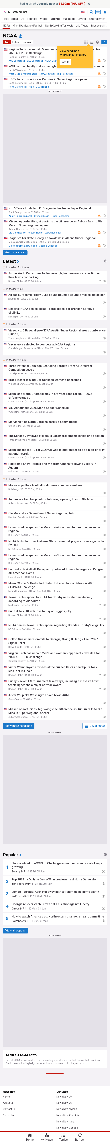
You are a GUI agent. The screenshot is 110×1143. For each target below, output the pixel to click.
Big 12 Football (65, 74)
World (44, 19)
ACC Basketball (17, 60)
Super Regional (53, 232)
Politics (32, 19)
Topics (63, 1139)
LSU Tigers (82, 25)
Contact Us (9, 1109)
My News (47, 1139)
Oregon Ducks (41, 216)
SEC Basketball (35, 60)
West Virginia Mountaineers (23, 74)
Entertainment (97, 19)
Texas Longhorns (60, 216)
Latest (16, 42)
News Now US (64, 1102)
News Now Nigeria (66, 1109)
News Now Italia (65, 1121)
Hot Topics (11, 19)
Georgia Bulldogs (48, 245)
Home (6, 1096)
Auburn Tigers (35, 232)
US (22, 19)
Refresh (80, 1139)
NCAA (6, 25)
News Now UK (64, 1096)
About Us (8, 1102)
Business (69, 19)
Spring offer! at (52, 3)
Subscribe (8, 1115)
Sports (55, 19)
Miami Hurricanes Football (27, 25)
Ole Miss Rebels (17, 232)
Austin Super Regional (20, 216)
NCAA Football (47, 74)
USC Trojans (42, 86)
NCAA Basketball (54, 60)
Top (7, 42)
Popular (27, 42)
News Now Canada (67, 1127)
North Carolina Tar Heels (59, 25)
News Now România (67, 1115)
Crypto (82, 19)
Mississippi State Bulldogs (23, 245)
